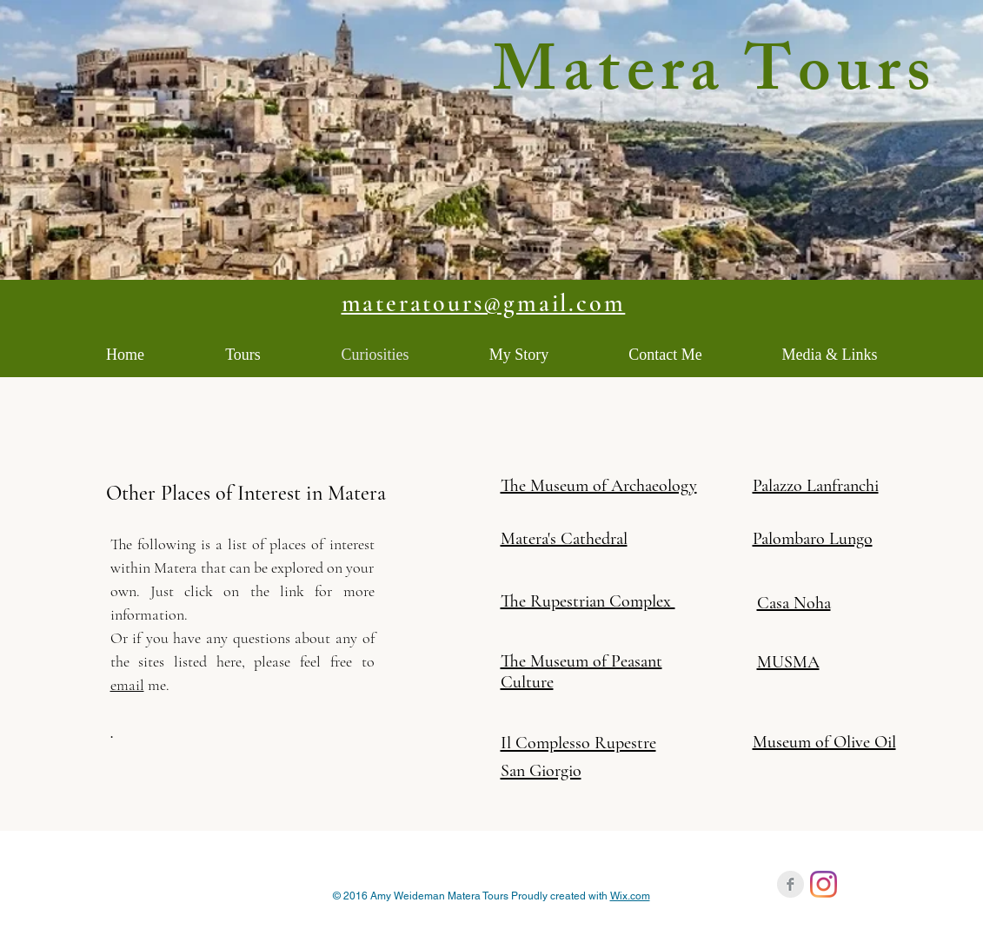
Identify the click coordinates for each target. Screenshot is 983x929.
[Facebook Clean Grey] (790, 884)
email (127, 684)
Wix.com (630, 896)
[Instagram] (823, 884)
